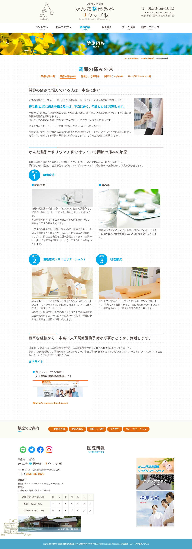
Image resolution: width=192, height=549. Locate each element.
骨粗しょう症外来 (90, 76)
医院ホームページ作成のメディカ (136, 544)
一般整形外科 (58, 429)
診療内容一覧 (48, 76)
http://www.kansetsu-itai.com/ (51, 403)
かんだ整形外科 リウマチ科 (135, 58)
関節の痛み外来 (68, 76)
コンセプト (42, 28)
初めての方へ (63, 28)
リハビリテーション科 (139, 76)
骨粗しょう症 (97, 429)
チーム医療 (128, 28)
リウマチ (114, 429)
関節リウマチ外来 (113, 76)
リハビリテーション (136, 429)
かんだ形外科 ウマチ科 (40, 464)
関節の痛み (77, 429)
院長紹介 (107, 28)
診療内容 (85, 28)
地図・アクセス (150, 28)
